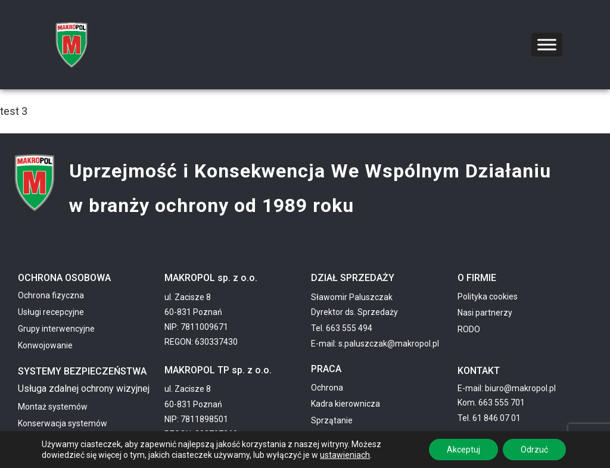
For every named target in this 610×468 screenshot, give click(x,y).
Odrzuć (534, 449)
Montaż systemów (53, 406)
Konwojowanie (45, 345)
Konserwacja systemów (62, 423)
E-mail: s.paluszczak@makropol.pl (375, 343)
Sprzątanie (332, 420)
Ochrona (327, 387)
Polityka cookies (488, 296)
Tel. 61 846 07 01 (489, 418)
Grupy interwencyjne (56, 328)
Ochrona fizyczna (51, 295)
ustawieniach (345, 455)
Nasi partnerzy (485, 312)
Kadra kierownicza (345, 403)
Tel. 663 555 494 (341, 328)
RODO (469, 329)
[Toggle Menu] (546, 44)
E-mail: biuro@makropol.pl (507, 388)
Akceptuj (463, 449)
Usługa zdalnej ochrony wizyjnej (84, 388)
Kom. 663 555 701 (491, 402)
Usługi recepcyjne (51, 312)
